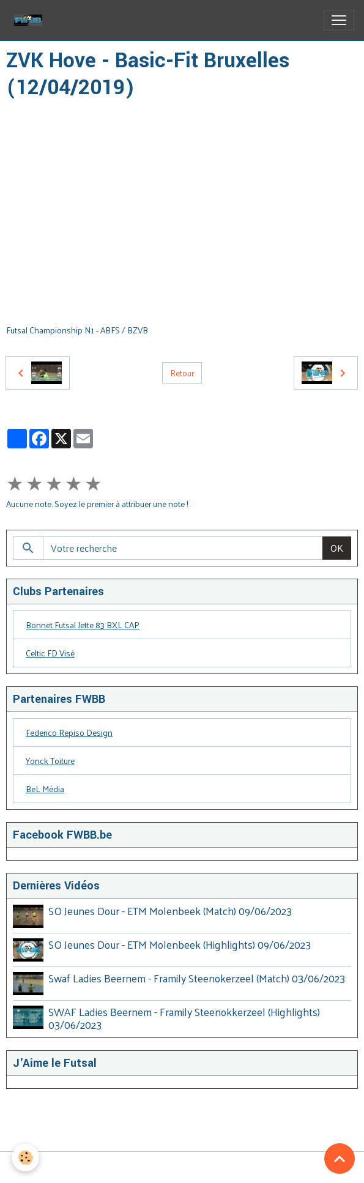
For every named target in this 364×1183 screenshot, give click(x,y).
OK (336, 548)
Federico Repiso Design (69, 732)
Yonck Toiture (50, 760)
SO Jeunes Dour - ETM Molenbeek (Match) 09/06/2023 (170, 911)
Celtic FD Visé (50, 653)
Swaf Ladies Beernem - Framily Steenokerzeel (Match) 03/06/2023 (196, 977)
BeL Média (45, 788)
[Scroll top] (339, 1158)
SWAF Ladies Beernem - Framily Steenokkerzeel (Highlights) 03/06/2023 (184, 1017)
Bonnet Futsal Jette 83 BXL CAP (82, 624)
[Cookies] (26, 1157)
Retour (182, 372)
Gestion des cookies (182, 1166)
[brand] (30, 20)
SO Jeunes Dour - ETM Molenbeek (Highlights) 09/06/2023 (179, 944)
